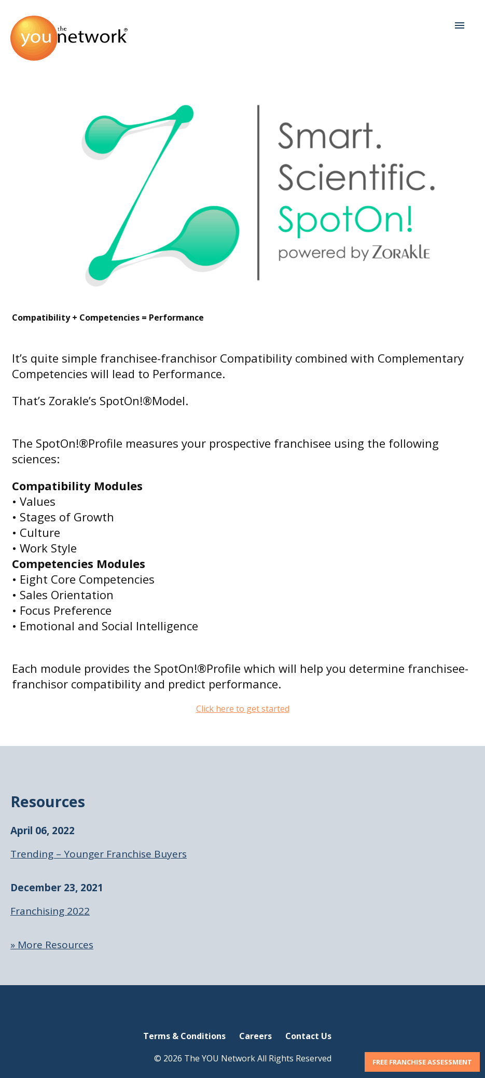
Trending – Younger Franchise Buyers (98, 854)
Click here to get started (242, 708)
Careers (255, 1036)
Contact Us (308, 1036)
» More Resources (51, 944)
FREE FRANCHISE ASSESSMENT (422, 1062)
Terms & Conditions (184, 1036)
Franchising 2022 (50, 911)
